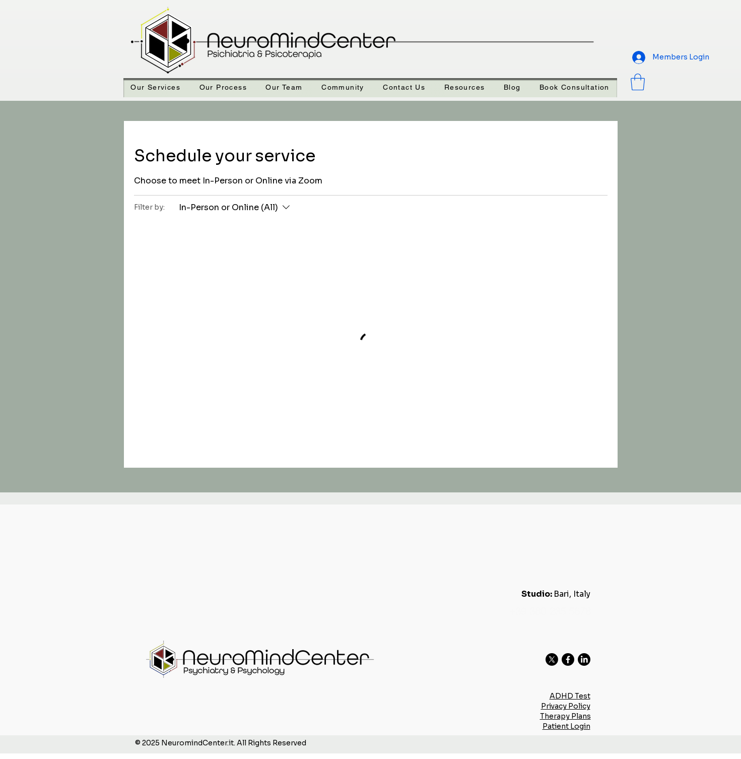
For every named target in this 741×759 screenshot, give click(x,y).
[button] (464, 87)
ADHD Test (570, 696)
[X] (552, 659)
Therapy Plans (565, 716)
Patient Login (566, 726)
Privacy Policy (565, 706)
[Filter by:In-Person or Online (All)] (235, 208)
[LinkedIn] (584, 659)
